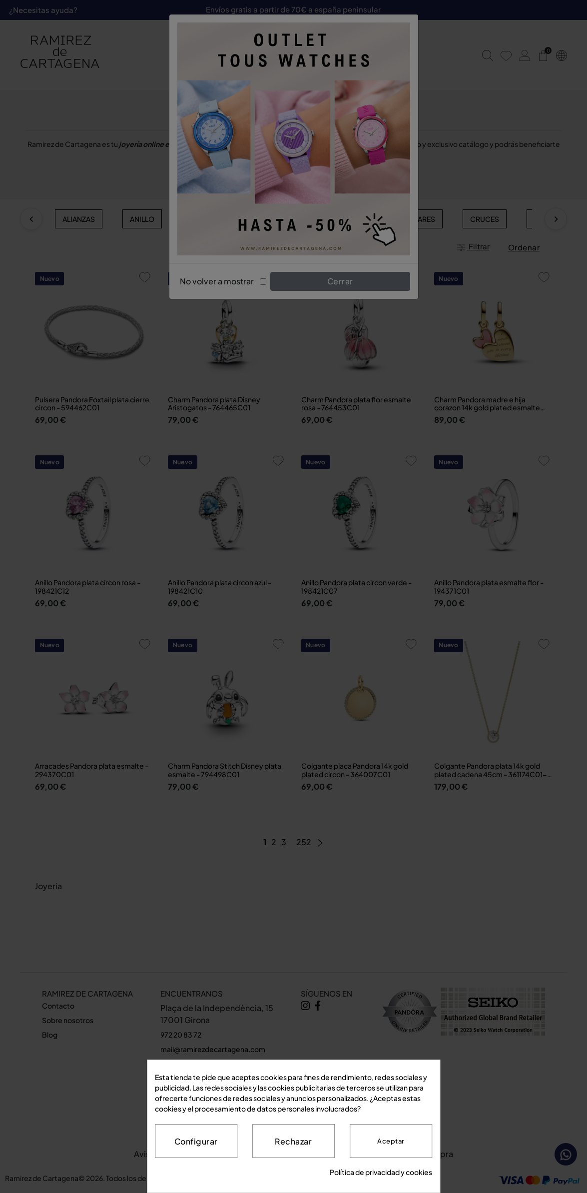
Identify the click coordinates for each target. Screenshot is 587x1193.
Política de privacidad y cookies (381, 1172)
